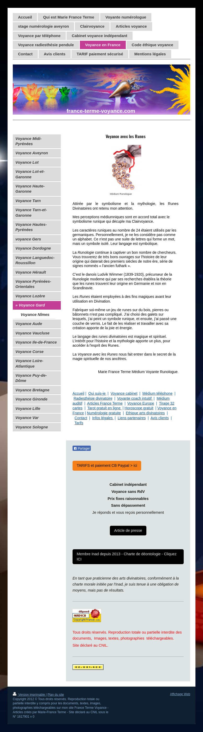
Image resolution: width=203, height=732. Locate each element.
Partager (82, 448)
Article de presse (128, 530)
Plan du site (55, 694)
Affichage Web (180, 694)
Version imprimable (29, 694)
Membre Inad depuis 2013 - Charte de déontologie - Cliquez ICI (126, 556)
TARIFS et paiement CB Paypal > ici (107, 465)
